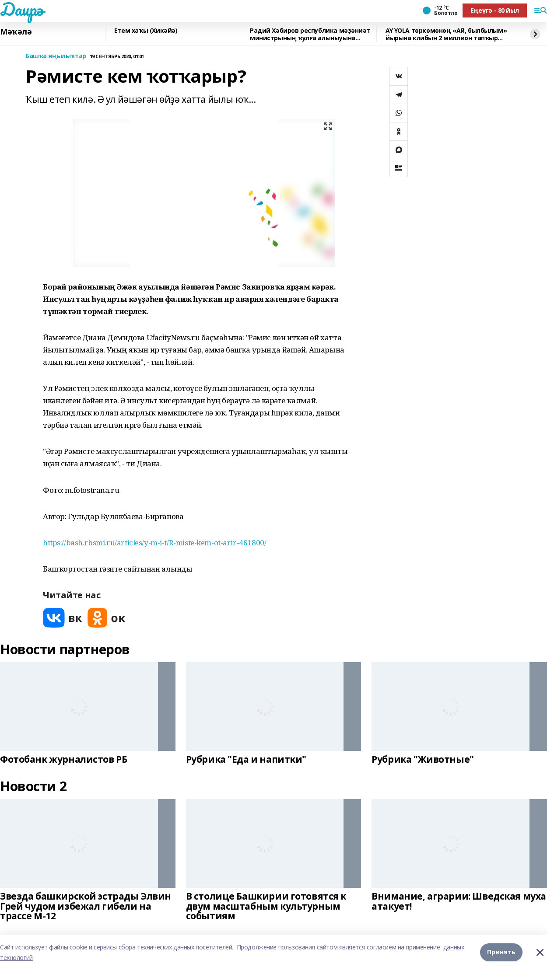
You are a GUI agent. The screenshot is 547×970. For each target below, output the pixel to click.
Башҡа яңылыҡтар (55, 56)
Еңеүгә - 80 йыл (494, 10)
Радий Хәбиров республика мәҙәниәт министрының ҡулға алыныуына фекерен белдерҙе (310, 34)
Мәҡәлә (16, 32)
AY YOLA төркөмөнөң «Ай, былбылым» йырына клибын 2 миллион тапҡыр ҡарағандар (446, 34)
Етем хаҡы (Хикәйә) (145, 31)
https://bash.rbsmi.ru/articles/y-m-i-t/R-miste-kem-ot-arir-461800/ (154, 542)
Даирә (21, 9)
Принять (501, 952)
